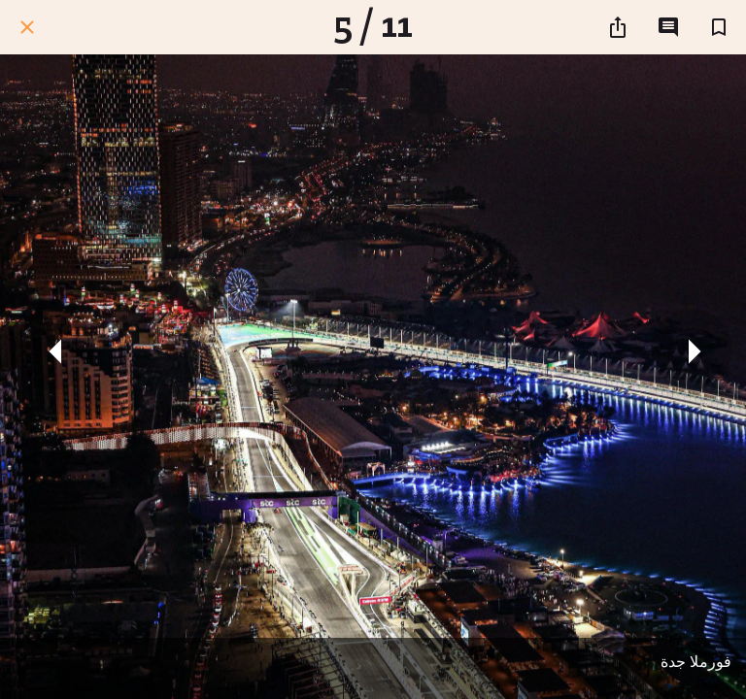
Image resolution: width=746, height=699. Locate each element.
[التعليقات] (668, 27)
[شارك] (617, 27)
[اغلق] (27, 27)
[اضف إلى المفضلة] (718, 27)
